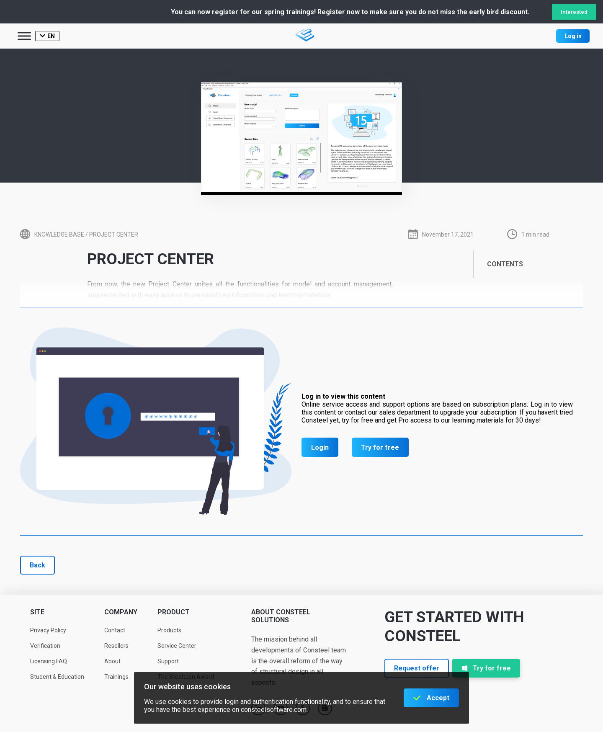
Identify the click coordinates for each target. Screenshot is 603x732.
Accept (438, 698)
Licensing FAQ (48, 661)
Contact (114, 630)
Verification (45, 645)
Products (169, 630)
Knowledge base (59, 234)
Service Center (176, 645)
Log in (573, 36)
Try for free (380, 447)
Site (37, 612)
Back (37, 565)
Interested (574, 12)
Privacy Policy (48, 630)
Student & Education (57, 676)
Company (120, 612)
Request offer (416, 668)
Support (168, 661)
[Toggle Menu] (24, 36)
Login (320, 447)
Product (173, 612)
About (112, 661)
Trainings (116, 676)
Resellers (116, 645)
